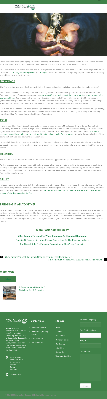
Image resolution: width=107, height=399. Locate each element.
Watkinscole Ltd (15, 357)
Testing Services (37, 338)
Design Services (37, 342)
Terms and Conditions (63, 356)
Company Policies (61, 340)
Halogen (43, 73)
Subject (90, 344)
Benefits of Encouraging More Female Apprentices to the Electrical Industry (52, 240)
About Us (58, 332)
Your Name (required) (90, 323)
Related (8, 279)
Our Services (60, 344)
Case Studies (60, 336)
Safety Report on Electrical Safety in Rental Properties (75, 259)
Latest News (59, 348)
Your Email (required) (90, 333)
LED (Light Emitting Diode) (23, 73)
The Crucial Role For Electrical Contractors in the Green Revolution (52, 244)
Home (57, 328)
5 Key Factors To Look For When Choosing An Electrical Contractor (38, 257)
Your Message (90, 366)
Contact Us (59, 352)
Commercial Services (38, 328)
